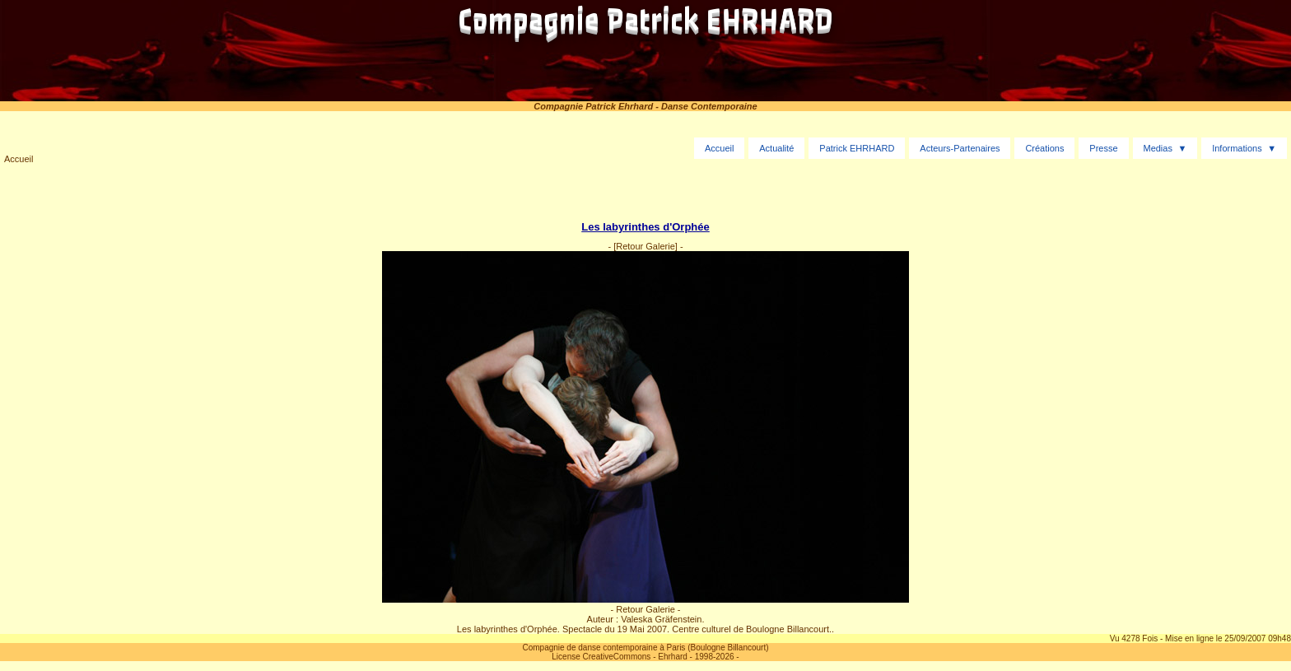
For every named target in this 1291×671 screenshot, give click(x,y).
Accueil (18, 159)
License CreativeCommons (601, 656)
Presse (1103, 148)
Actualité (776, 148)
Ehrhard (672, 656)
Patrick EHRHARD (856, 148)
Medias (1157, 148)
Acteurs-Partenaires (960, 148)
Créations (1044, 148)
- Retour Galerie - (646, 609)
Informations (1237, 148)
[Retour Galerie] (645, 246)
